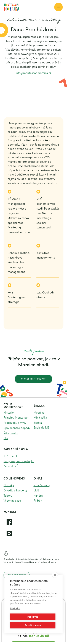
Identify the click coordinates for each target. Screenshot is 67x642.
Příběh (38, 500)
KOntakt (10, 512)
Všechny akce (12, 500)
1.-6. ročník (11, 456)
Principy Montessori (16, 417)
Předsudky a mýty (15, 423)
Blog (6, 438)
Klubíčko (39, 412)
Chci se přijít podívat (33, 379)
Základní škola (16, 449)
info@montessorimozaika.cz (33, 73)
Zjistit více (15, 608)
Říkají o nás (11, 433)
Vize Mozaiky (42, 485)
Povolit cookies (33, 625)
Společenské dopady (17, 428)
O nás (38, 478)
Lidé (36, 490)
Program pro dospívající (19, 461)
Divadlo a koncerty (15, 490)
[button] (58, 7)
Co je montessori (13, 406)
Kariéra (38, 495)
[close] (55, 575)
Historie (9, 412)
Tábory (8, 495)
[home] (29, 7)
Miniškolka (40, 417)
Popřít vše (32, 617)
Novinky (9, 485)
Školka (39, 406)
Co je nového (14, 478)
